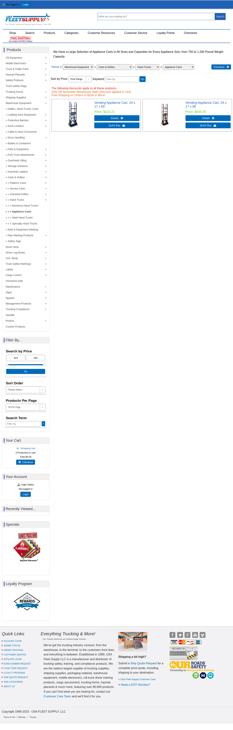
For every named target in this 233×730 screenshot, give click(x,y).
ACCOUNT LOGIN (13, 641)
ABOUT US (9, 686)
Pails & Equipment (18, 149)
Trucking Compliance (17, 309)
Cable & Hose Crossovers (22, 131)
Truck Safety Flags (16, 86)
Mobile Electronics (16, 63)
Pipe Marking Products (20, 235)
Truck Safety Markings (18, 263)
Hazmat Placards (15, 74)
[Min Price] (15, 358)
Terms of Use (9, 717)
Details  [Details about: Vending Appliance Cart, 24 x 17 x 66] (208, 118)
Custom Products (15, 326)
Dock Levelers (16, 125)
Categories (71, 32)
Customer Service (135, 32)
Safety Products (15, 80)
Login (25, 4)
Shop (12, 32)
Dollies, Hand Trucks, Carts (23, 108)
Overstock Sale (14, 280)
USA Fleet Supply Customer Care (138, 679)
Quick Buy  (117, 125)
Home (55, 66)
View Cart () (219, 6)
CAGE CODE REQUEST (16, 668)
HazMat (10, 315)
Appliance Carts (21, 211)
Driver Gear (12, 247)
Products (49, 32)
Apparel (10, 298)
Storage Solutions (18, 166)
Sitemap (21, 717)
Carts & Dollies (16, 177)
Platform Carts (18, 182)
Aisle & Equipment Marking (23, 229)
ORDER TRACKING (13, 650)
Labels (9, 269)
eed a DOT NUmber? (136, 684)
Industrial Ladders (18, 171)
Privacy (33, 717)
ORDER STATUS (12, 645)
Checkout (25, 462)
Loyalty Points (166, 32)
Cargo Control (13, 275)
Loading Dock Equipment (22, 114)
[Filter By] (122, 79)
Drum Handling (16, 137)
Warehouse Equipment (18, 103)
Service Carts (17, 188)
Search (29, 32)
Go (142, 79)
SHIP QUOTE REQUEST (16, 677)
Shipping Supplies (16, 97)
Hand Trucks (17, 199)
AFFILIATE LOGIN (13, 659)
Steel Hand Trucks (22, 217)
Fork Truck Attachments (21, 154)
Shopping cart (27, 448)
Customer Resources (101, 32)
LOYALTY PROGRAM (14, 673)
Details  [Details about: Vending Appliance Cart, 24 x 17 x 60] (117, 118)
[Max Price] (35, 358)
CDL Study (12, 258)
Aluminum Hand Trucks (25, 205)
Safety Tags (14, 241)
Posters (10, 320)
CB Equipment (14, 57)
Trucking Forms (14, 91)
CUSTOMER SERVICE (15, 654)
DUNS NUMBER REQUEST (17, 663)
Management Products (18, 303)
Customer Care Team (57, 696)
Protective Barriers (18, 120)
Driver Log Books (15, 252)
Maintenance (13, 286)
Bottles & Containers (19, 143)
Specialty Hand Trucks (24, 223)
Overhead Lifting (17, 160)
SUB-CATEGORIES (13, 682)
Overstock (190, 32)
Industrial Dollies (19, 194)
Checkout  (221, 67)
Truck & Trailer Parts (17, 69)
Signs (9, 292)
